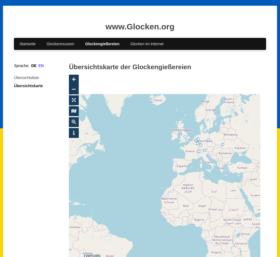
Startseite (27, 44)
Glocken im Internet (147, 44)
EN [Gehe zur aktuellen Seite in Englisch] (41, 66)
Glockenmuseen (60, 44)
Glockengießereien (102, 44)
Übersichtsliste (26, 77)
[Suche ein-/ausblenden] (74, 122)
